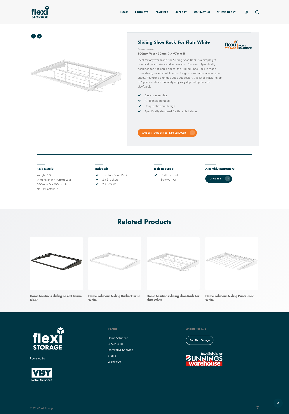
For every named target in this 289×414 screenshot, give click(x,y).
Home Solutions (118, 338)
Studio (112, 355)
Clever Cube (115, 343)
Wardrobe (114, 361)
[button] (166, 133)
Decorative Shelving (120, 349)
